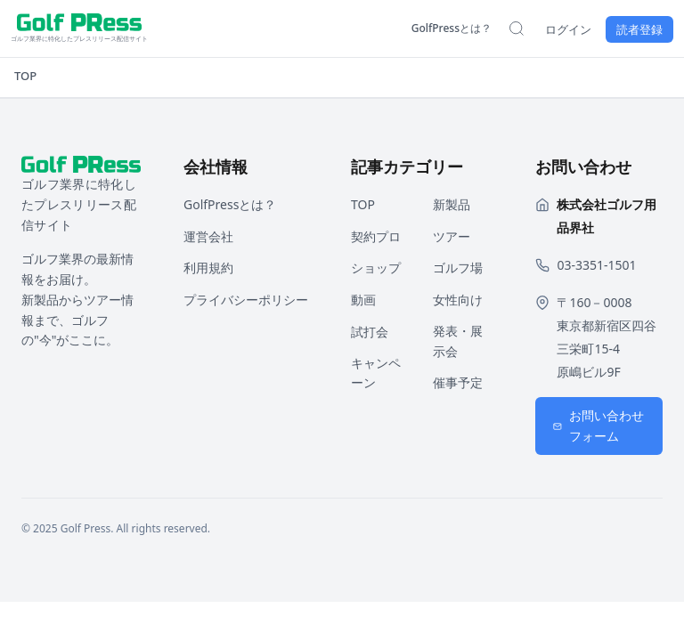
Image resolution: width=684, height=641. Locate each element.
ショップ (376, 267)
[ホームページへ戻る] (79, 28)
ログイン (568, 29)
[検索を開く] (517, 28)
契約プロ (376, 236)
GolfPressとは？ (451, 28)
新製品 (451, 204)
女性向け (458, 299)
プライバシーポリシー (245, 299)
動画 (363, 299)
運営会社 (208, 236)
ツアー (451, 236)
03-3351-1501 (596, 264)
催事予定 (458, 382)
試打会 (369, 331)
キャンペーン (376, 373)
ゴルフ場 (458, 267)
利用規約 (208, 267)
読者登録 (639, 29)
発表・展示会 (458, 341)
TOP (25, 76)
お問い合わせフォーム (598, 425)
